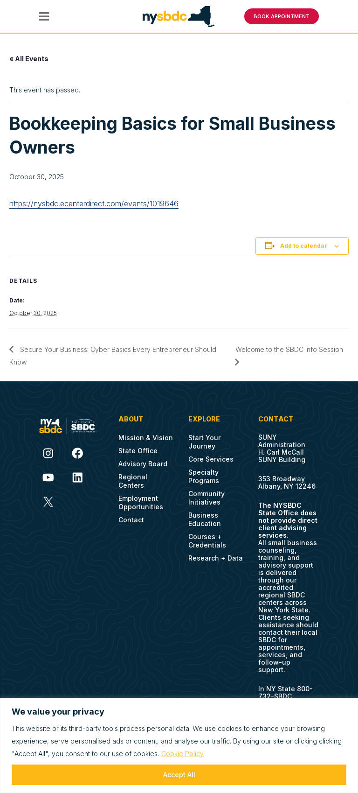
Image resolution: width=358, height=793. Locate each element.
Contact (131, 520)
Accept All (179, 775)
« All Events (28, 59)
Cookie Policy (182, 754)
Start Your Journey (204, 442)
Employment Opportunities (140, 502)
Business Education (204, 519)
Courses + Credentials (207, 541)
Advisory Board (142, 464)
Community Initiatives (206, 498)
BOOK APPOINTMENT (282, 16)
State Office (138, 451)
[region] (179, 745)
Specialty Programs (203, 476)
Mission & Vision (145, 438)
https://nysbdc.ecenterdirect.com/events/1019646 (94, 203)
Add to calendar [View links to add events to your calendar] (303, 245)
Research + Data (215, 558)
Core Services (211, 459)
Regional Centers (132, 481)
